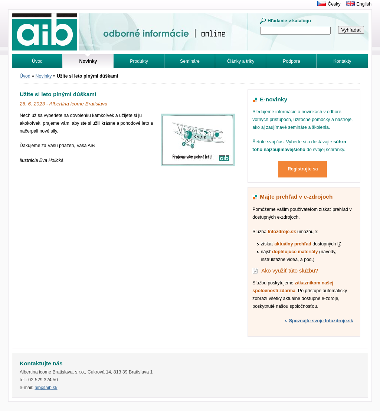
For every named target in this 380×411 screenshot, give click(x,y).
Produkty (139, 61)
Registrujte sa (303, 169)
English (364, 4)
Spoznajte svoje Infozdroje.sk (321, 320)
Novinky (44, 76)
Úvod (37, 61)
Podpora (291, 61)
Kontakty (342, 61)
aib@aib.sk (46, 387)
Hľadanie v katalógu (289, 20)
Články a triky (241, 61)
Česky (334, 4)
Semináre (190, 61)
